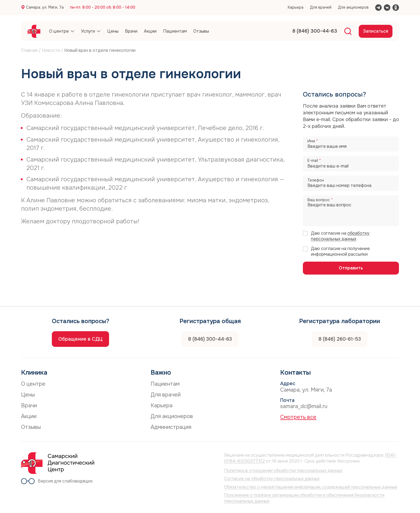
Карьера (295, 7)
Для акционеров (353, 7)
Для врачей (320, 7)
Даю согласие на (340, 236)
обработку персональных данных (340, 236)
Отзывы (31, 427)
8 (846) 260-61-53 (340, 339)
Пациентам (165, 384)
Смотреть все (298, 417)
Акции (28, 416)
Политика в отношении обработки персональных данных (283, 470)
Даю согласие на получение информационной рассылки (340, 251)
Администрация (171, 427)
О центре (33, 384)
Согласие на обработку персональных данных (272, 478)
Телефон (315, 180)
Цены (28, 394)
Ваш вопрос (320, 200)
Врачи (29, 405)
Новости (51, 50)
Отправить (351, 268)
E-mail (314, 160)
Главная (29, 50)
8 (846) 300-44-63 (210, 339)
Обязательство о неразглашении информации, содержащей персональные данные (310, 487)
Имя (312, 141)
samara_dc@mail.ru (303, 406)
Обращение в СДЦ (80, 339)
